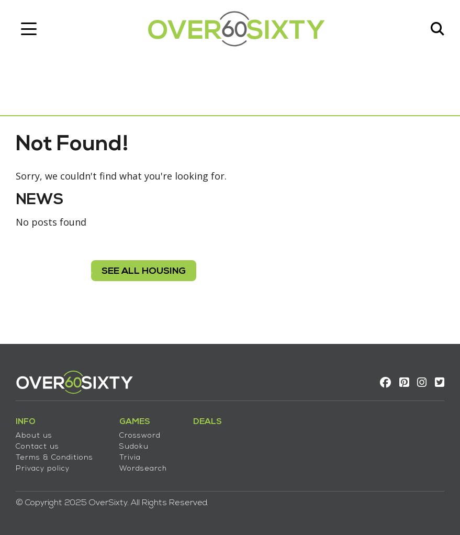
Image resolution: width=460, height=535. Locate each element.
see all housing (144, 271)
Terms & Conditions (54, 458)
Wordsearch (143, 469)
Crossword (140, 436)
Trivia (130, 458)
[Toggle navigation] (29, 29)
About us (34, 436)
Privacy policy (43, 469)
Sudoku (134, 447)
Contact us (37, 447)
